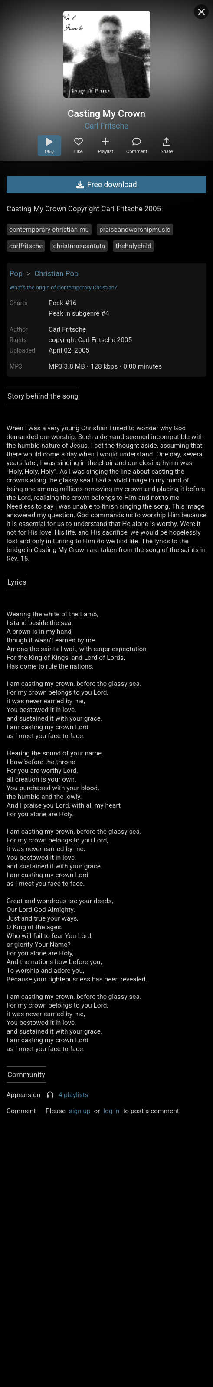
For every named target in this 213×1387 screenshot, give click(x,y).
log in (111, 1111)
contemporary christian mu (49, 229)
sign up (80, 1111)
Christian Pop (56, 273)
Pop (16, 273)
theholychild (133, 246)
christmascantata (79, 246)
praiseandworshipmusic (134, 229)
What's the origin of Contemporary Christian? (63, 287)
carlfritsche (26, 246)
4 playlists (73, 1095)
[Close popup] (201, 11)
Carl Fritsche (106, 125)
